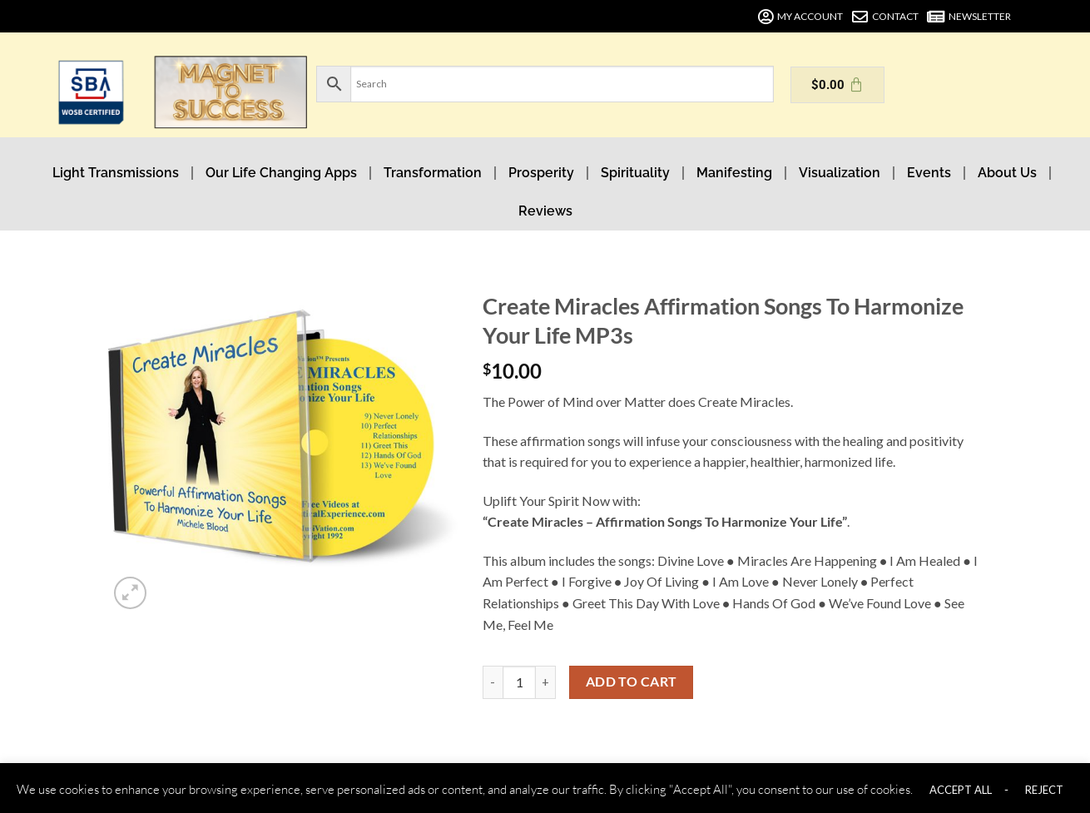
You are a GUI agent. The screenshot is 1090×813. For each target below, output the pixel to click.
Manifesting (734, 173)
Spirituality (635, 173)
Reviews (545, 211)
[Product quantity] (519, 682)
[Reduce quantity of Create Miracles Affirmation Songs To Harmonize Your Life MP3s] (493, 682)
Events (929, 173)
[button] (130, 593)
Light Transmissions (115, 173)
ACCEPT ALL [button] (960, 789)
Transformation (433, 173)
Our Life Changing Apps (281, 173)
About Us (1007, 173)
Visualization (839, 173)
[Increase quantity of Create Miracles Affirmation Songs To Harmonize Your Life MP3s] (546, 682)
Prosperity (541, 173)
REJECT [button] (1044, 789)
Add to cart (631, 681)
